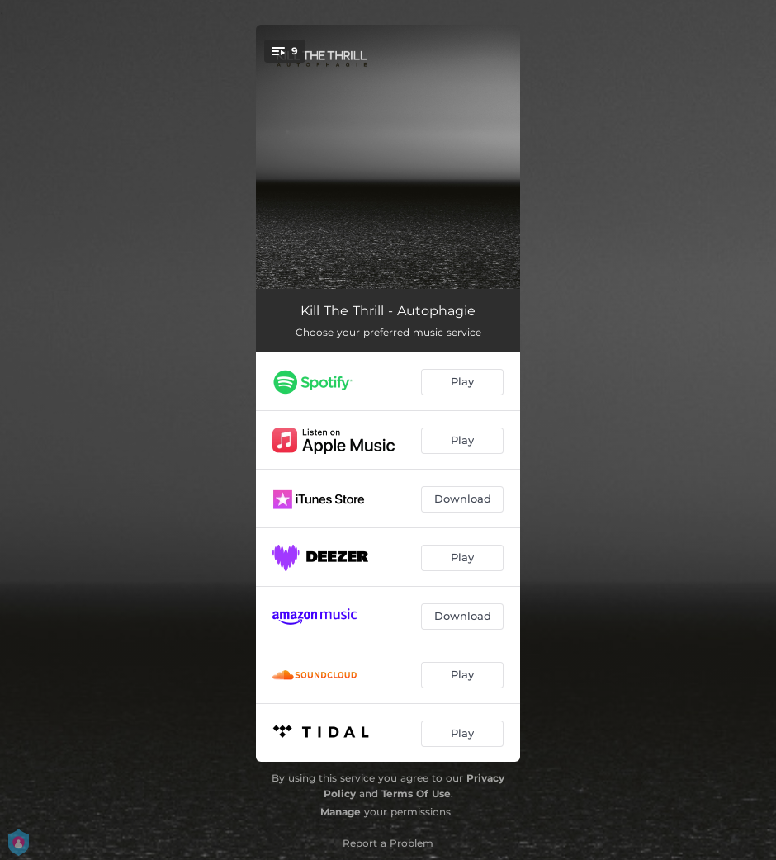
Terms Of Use (416, 793)
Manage (340, 812)
